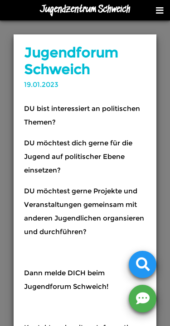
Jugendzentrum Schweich (85, 10)
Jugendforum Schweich (71, 61)
